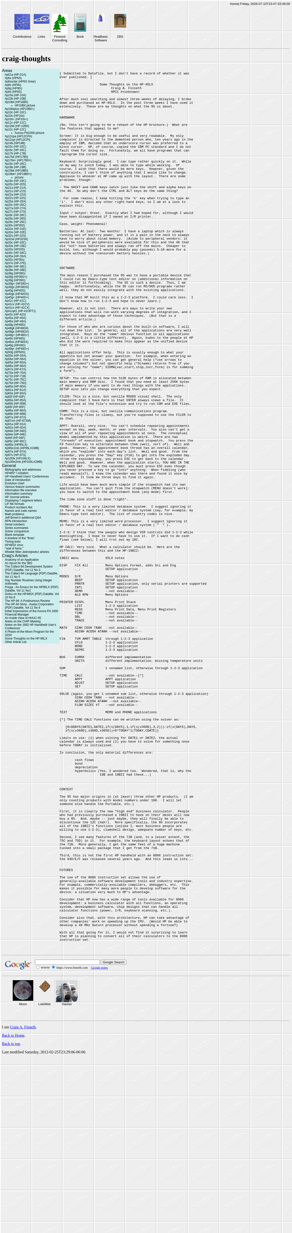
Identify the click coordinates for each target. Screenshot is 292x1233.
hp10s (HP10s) (14, 115)
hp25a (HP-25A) (15, 201)
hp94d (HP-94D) (15, 431)
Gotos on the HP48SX (19, 594)
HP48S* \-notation (16, 473)
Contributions (22, 36)
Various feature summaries (22, 487)
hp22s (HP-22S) (15, 198)
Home (234, 4)
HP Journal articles (17, 497)
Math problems (14, 514)
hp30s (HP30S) (15, 225)
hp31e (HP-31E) (15, 229)
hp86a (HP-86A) (15, 410)
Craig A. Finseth (23, 1202)
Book (80, 36)
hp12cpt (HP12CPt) (17, 139)
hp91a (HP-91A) (15, 424)
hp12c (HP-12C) (15, 129)
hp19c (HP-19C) (15, 181)
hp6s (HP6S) (13, 78)
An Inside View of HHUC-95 (23, 618)
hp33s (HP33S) (15, 249)
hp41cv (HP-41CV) (17, 304)
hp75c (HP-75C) (15, 379)
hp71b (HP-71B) (15, 376)
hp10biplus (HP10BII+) (19, 109)
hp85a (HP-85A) (15, 400)
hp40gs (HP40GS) (17, 294)
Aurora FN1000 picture (29, 133)
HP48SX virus (14, 545)
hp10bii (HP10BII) (16, 102)
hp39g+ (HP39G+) (17, 283)
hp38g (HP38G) (15, 273)
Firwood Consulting (59, 38)
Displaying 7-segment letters (23, 500)
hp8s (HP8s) (13, 85)
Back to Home (13, 1210)
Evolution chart (14, 483)
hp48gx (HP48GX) (17, 331)
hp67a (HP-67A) (15, 369)
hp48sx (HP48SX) (16, 342)
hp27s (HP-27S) (15, 211)
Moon (23, 1179)
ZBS (120, 36)
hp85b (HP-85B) (15, 403)
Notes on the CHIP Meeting (23, 621)
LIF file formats (14, 504)
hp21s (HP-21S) (15, 191)
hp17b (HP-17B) (15, 153)
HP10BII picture (25, 105)
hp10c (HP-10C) (15, 112)
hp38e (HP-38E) (15, 270)
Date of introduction (17, 480)
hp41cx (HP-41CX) (17, 307)
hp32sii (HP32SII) (16, 239)
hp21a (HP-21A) (15, 187)
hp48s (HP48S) (15, 338)
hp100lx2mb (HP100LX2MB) (23, 462)
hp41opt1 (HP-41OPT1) (20, 311)
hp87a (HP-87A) (15, 417)
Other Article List (15, 642)
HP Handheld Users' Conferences (27, 476)
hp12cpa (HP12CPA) (18, 136)
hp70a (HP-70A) (15, 372)
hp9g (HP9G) (13, 88)
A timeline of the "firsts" (20, 538)
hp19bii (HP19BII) (16, 170)
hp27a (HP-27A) (15, 208)
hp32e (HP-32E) (15, 232)
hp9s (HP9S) (13, 91)
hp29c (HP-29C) (15, 222)
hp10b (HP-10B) (15, 98)
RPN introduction (16, 521)
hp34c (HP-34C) (15, 253)
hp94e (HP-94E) (15, 434)
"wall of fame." (14, 548)
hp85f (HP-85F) (15, 407)
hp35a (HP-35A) (15, 256)
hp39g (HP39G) (15, 280)
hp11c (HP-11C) (15, 122)
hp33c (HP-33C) (15, 242)
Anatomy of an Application (22, 559)
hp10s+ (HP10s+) (16, 119)
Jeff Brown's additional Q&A (23, 517)
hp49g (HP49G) (15, 345)
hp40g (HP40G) (15, 290)
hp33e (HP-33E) (15, 246)
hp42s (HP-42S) (15, 314)
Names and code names (21, 510)
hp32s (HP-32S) (15, 235)
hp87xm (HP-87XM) (18, 420)
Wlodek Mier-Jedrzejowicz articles (27, 552)
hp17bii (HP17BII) (16, 157)
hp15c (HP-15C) (15, 146)
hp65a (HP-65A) (15, 362)
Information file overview (20, 490)
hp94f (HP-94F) (15, 438)
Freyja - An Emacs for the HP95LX (27, 587)
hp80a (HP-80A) (15, 386)
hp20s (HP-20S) (15, 184)
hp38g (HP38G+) (16, 277)
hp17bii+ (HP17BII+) (18, 160)
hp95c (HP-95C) (15, 441)
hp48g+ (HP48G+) (17, 335)
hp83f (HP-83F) (15, 396)
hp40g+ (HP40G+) (17, 297)
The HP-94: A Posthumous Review (27, 601)
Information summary (19, 493)
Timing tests (13, 541)
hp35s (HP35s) (14, 259)
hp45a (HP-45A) (15, 318)
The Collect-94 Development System (29, 566)
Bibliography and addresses (23, 469)
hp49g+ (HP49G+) (17, 348)
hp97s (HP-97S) (15, 455)
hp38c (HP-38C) (15, 266)
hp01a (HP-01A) (15, 74)
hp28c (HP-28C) (15, 215)
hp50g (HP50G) (15, 352)
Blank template (14, 534)
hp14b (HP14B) (15, 143)
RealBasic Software (101, 38)
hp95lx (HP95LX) (16, 444)
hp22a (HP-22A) (15, 194)
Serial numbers (15, 524)
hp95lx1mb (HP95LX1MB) (22, 448)
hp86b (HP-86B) (15, 414)
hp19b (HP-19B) (15, 167)
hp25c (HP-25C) (15, 205)
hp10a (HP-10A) (15, 95)
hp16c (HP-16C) (15, 150)
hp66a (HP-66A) (15, 366)
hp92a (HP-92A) (15, 427)
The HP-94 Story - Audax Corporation (29, 604)
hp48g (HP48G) (15, 324)
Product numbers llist (18, 507)
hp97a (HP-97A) (15, 451)
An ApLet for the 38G (18, 563)
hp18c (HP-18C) (15, 163)
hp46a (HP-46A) (15, 321)
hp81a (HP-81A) (15, 390)
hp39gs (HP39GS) (17, 287)
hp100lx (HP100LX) (18, 458)
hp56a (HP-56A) (15, 359)
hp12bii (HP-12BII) (17, 126)
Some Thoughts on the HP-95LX (26, 638)
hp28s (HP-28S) (15, 218)
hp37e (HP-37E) (15, 263)
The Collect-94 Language (21, 573)
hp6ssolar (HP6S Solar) (20, 81)
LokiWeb (44, 1179)
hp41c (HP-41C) (15, 300)
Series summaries (16, 528)
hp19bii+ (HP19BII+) (18, 174)
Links (41, 36)
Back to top (11, 1218)
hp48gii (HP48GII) (16, 328)
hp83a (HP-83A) (15, 393)
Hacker (67, 1179)
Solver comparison (17, 531)
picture (19, 177)
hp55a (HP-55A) (15, 355)
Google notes (99, 1142)
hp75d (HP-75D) (15, 383)
